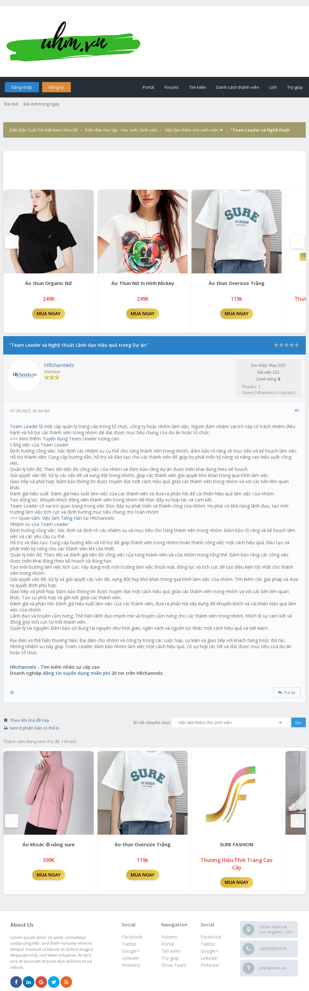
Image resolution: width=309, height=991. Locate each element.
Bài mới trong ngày (41, 104)
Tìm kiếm (197, 87)
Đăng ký (56, 87)
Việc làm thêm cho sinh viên (191, 130)
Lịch (273, 87)
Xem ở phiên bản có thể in (34, 728)
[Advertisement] (154, 168)
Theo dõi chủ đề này (29, 720)
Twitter (208, 944)
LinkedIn (209, 958)
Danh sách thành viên (237, 87)
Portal (148, 87)
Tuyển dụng (55, 439)
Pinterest (210, 965)
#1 (297, 410)
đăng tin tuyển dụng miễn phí (76, 673)
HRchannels (59, 365)
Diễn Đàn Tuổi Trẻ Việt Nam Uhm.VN (43, 130)
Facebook (211, 937)
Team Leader (24, 426)
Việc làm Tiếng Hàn (62, 518)
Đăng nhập (21, 87)
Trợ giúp (295, 87)
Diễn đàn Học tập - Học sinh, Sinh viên (121, 130)
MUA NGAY (49, 313)
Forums (171, 87)
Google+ (210, 951)
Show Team (173, 965)
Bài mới (11, 104)
